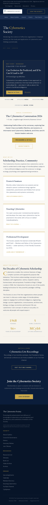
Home (6, 17)
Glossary (6, 458)
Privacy (33, 6)
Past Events (38, 17)
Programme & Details (24, 140)
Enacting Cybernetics (9, 484)
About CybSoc (14, 17)
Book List (6, 461)
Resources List (7, 455)
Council (24, 17)
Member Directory (8, 481)
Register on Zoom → (14, 92)
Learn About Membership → (16, 252)
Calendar (6, 478)
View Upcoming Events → (15, 196)
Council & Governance (10, 437)
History (5, 440)
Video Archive (7, 463)
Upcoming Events (8, 475)
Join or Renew (24, 397)
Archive (5, 466)
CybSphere (6, 489)
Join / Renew (7, 446)
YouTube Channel (8, 486)
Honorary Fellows (8, 443)
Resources (18, 6)
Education (26, 6)
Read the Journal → (13, 224)
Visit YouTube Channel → (24, 367)
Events (30, 17)
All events (28, 92)
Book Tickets (24, 146)
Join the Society (36, 11)
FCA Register (9, 6)
